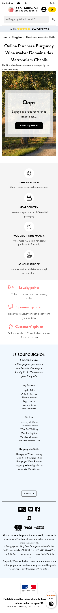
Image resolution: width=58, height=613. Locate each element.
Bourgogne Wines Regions (29, 461)
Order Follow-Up (29, 394)
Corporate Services (29, 426)
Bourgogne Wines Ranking (29, 454)
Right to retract (29, 397)
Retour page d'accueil (29, 125)
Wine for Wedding (29, 429)
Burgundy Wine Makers (29, 469)
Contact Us (29, 493)
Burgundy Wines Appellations (29, 465)
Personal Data (29, 408)
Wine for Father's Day (29, 440)
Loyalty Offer (29, 390)
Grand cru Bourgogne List (29, 458)
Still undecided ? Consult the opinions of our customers (29, 335)
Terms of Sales (29, 405)
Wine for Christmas (29, 437)
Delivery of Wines (29, 422)
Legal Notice (29, 401)
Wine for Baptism (29, 433)
